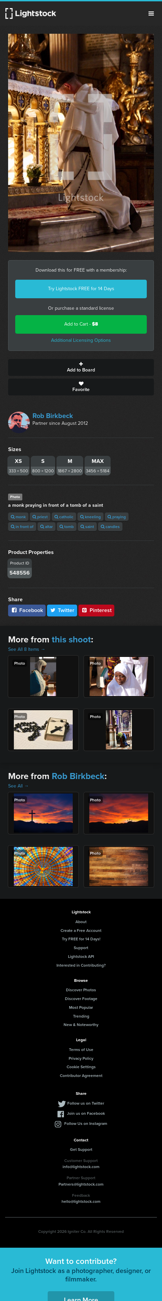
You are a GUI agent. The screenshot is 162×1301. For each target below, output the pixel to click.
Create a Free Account (81, 930)
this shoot (71, 639)
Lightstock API (81, 956)
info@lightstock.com (81, 1166)
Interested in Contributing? (81, 965)
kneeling (90, 517)
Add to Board (81, 367)
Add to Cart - (81, 324)
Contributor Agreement (81, 1075)
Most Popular (81, 1007)
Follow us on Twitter (85, 1103)
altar (46, 526)
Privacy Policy (81, 1058)
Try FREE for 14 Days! (81, 939)
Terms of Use (81, 1049)
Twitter (62, 610)
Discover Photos (81, 990)
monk (18, 517)
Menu (151, 13)
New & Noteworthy (81, 1024)
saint (87, 526)
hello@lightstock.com (81, 1201)
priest (40, 517)
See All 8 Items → (26, 649)
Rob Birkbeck (52, 416)
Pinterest (96, 610)
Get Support (81, 1149)
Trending (81, 1016)
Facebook (27, 610)
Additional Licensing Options (81, 340)
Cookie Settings (81, 1067)
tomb (67, 526)
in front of (22, 526)
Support (81, 947)
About (81, 921)
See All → (18, 786)
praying (117, 517)
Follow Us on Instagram (85, 1123)
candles (110, 526)
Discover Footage (81, 998)
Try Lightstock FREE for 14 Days (81, 288)
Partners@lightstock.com (81, 1184)
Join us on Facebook (86, 1113)
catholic (63, 517)
